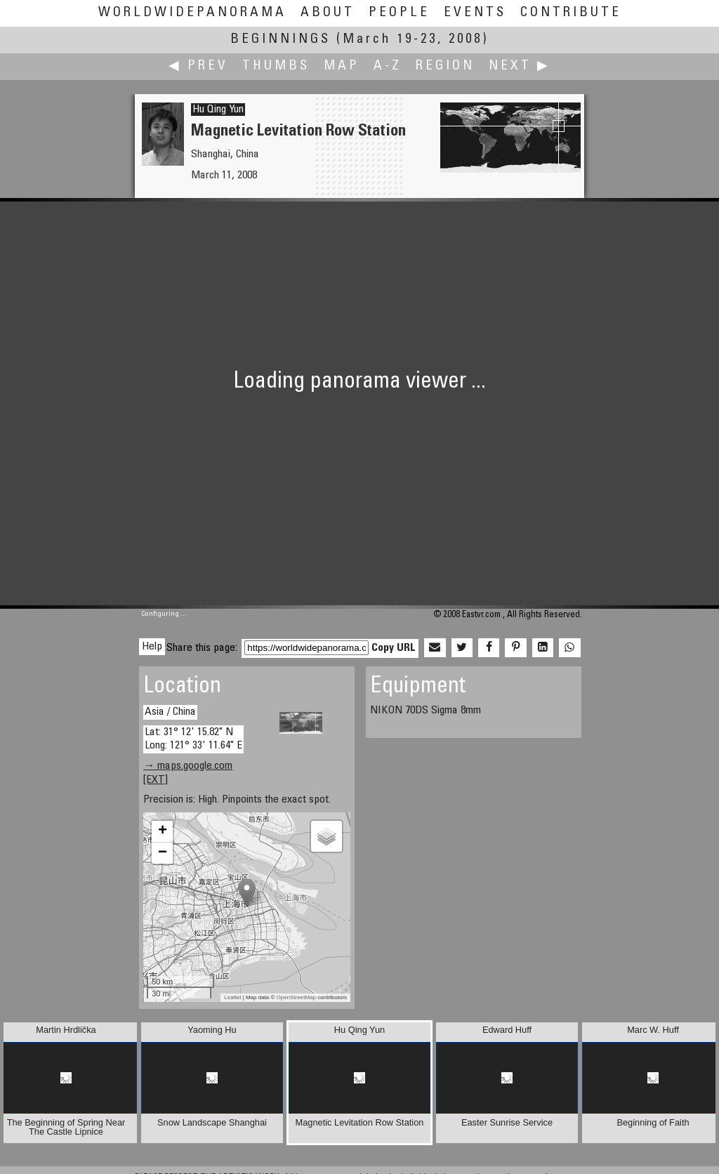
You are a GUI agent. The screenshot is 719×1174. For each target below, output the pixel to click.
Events (475, 13)
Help (152, 646)
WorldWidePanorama (192, 13)
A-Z (388, 66)
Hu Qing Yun (218, 109)
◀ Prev (198, 66)
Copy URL (393, 648)
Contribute (570, 13)
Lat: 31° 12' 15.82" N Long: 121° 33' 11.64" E (193, 739)
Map (342, 66)
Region (445, 66)
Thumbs (276, 66)
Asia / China (170, 712)
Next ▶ (519, 66)
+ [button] (162, 831)
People (399, 13)
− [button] (162, 853)
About (328, 13)
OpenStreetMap (296, 997)
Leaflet (232, 997)
